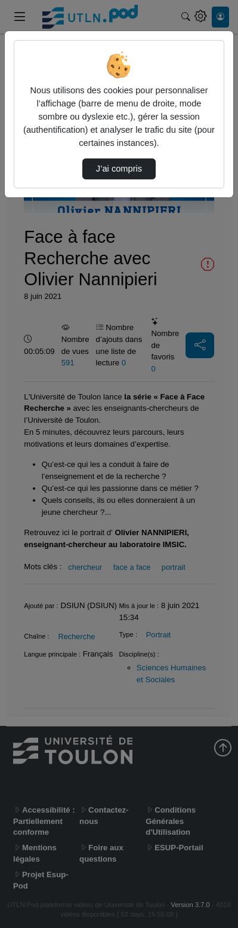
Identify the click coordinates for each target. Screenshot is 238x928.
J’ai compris (119, 168)
